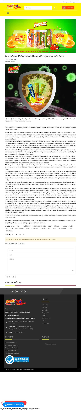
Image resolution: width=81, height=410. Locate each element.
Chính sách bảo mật (11, 342)
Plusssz (56, 226)
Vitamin (71, 228)
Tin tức (44, 315)
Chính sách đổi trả (10, 350)
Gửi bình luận (10, 277)
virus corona (62, 228)
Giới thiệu (44, 307)
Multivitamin (26, 226)
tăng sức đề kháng (32, 228)
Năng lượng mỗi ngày (39, 226)
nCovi (50, 226)
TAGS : (7, 226)
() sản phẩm (70, 7)
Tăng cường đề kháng (17, 228)
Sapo (32, 369)
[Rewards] (13, 404)
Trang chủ (45, 305)
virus (54, 228)
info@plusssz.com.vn (17, 332)
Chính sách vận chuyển (11, 345)
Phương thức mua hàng (12, 353)
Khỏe (18, 226)
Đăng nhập (72, 2)
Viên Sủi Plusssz (45, 228)
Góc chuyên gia (46, 318)
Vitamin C (9, 230)
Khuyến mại (45, 312)
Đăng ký (65, 2)
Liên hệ (44, 320)
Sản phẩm (45, 310)
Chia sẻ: (8, 234)
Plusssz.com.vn (50, 344)
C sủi (12, 226)
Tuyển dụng (45, 323)
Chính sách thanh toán (11, 348)
